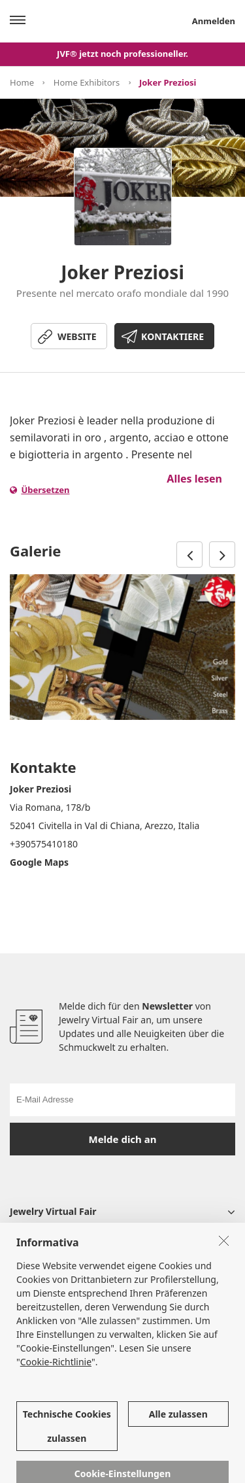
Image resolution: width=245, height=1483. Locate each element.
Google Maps (39, 862)
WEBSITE (77, 336)
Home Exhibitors (87, 82)
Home (22, 82)
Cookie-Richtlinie (55, 1378)
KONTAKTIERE (172, 336)
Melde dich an (123, 1139)
